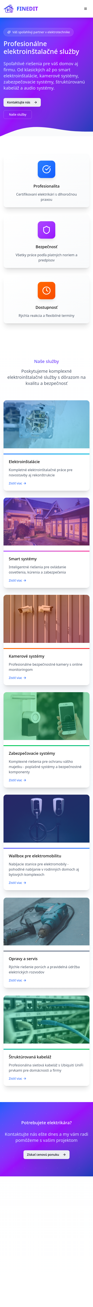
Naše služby (17, 114)
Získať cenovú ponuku (46, 1154)
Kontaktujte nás (22, 102)
